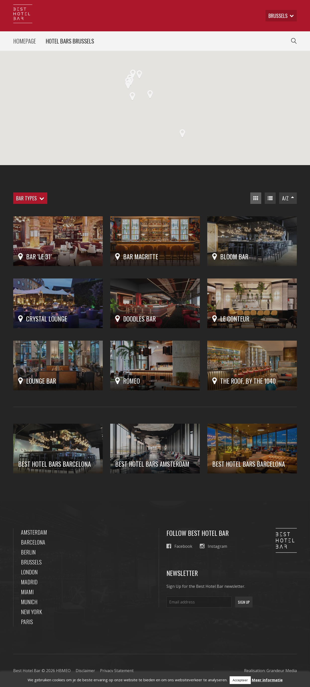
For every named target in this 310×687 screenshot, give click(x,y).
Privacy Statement (117, 670)
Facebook (179, 546)
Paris (27, 622)
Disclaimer (85, 670)
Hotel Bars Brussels (70, 41)
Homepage (24, 41)
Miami (27, 592)
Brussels (31, 562)
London (29, 572)
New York (31, 612)
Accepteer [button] (240, 680)
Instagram (213, 546)
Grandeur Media (281, 670)
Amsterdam (34, 532)
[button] (128, 85)
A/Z (288, 198)
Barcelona (33, 542)
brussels (281, 15)
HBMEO (63, 670)
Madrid (29, 582)
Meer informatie (267, 679)
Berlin (28, 552)
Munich (29, 602)
